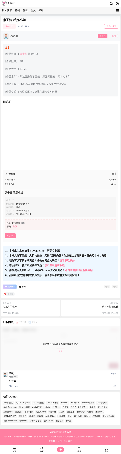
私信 (114, 36)
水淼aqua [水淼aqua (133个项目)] (99, 412)
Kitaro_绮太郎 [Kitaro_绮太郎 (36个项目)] (52, 403)
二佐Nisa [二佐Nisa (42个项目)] (56, 407)
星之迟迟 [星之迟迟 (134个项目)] (71, 412)
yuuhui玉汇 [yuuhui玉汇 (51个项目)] (36, 407)
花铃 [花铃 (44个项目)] (69, 416)
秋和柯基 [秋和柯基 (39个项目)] (61, 416)
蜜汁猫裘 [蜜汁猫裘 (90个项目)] (78, 416)
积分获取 (7, 10)
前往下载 (111, 26)
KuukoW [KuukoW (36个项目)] (64, 403)
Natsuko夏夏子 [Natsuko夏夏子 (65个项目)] (88, 403)
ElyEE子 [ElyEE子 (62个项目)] (26, 403)
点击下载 (10, 236)
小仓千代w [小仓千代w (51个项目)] (28, 412)
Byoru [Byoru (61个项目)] (18, 403)
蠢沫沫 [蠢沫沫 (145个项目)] (87, 416)
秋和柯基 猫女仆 (110, 306)
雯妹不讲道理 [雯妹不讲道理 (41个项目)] (35, 421)
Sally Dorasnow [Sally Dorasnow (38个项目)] (10, 407)
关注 (102, 36)
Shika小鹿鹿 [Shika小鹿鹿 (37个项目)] (24, 407)
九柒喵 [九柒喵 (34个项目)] (47, 407)
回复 (114, 386)
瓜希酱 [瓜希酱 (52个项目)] (40, 416)
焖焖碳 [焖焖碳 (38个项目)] (32, 416)
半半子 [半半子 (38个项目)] (92, 407)
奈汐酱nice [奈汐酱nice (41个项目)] (8, 412)
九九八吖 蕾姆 (10, 306)
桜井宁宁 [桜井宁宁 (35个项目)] (81, 412)
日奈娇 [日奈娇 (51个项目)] (61, 412)
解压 (25, 10)
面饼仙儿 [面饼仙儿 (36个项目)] (59, 421)
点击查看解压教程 (54, 265)
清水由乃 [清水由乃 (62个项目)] (22, 416)
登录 (15, 226)
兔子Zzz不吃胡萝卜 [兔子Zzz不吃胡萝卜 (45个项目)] (79, 407)
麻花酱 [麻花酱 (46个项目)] (69, 421)
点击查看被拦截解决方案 (79, 270)
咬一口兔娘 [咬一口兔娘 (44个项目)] (102, 407)
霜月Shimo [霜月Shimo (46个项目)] (48, 421)
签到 (17, 10)
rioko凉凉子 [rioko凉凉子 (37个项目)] (102, 403)
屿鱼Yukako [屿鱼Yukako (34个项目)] (41, 412)
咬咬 (11, 373)
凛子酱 (23, 53)
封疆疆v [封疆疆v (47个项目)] (18, 412)
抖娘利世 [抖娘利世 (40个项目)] (52, 412)
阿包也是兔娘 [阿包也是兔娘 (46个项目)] (108, 416)
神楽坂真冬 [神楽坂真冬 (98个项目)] (50, 416)
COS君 (68, 432)
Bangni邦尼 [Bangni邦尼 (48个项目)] (8, 403)
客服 (40, 10)
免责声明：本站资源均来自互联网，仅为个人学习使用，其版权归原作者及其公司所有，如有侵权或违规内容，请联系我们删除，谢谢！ (60, 436)
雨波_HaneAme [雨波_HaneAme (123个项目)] (10, 421)
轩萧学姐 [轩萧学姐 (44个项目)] (96, 416)
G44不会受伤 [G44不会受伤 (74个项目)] (38, 403)
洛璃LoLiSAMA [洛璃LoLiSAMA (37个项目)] (9, 416)
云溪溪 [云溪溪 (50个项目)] (65, 407)
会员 (33, 10)
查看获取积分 (67, 260)
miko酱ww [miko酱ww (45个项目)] (75, 403)
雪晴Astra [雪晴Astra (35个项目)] (23, 421)
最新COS (9, 26)
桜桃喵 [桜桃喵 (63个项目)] (90, 412)
